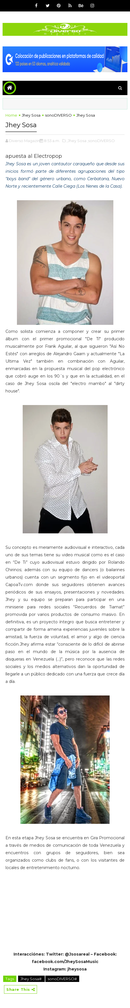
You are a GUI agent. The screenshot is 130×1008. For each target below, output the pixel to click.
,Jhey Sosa (76, 140)
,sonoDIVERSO (101, 140)
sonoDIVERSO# (62, 978)
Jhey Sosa (31, 115)
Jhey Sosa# (31, 978)
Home (11, 115)
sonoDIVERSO (58, 115)
